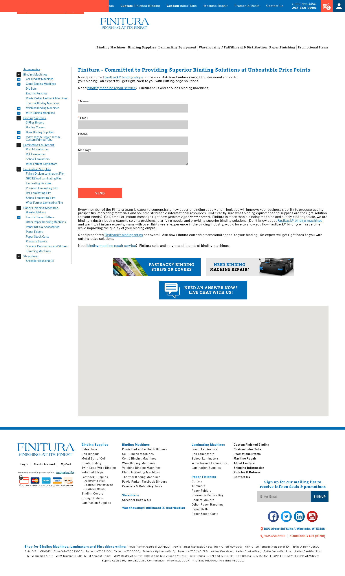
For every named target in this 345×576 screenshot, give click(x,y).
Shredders (30, 256)
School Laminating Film (40, 197)
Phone (83, 134)
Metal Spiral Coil (94, 458)
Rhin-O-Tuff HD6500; (307, 546)
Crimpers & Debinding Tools (142, 486)
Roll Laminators (36, 154)
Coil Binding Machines (39, 79)
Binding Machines (35, 74)
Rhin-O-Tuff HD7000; (228, 546)
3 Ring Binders (35, 122)
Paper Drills (200, 509)
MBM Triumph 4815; (40, 556)
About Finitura (244, 463)
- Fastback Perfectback (98, 484)
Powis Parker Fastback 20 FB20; (149, 546)
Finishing (282, 47)
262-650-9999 (304, 7)
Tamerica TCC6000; (127, 551)
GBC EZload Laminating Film (44, 178)
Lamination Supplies (37, 169)
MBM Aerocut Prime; (97, 556)
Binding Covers (35, 127)
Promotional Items (247, 454)
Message (85, 150)
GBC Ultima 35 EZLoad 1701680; (211, 556)
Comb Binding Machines (41, 83)
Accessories (31, 69)
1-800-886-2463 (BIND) (307, 536)
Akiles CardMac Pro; (308, 551)
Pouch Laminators (37, 149)
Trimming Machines (38, 251)
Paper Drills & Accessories (42, 227)
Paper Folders (34, 231)
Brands (108, 5)
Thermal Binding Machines (42, 103)
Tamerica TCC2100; (99, 551)
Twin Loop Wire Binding (99, 467)
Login (24, 464)
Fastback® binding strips (124, 77)
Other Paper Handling (207, 504)
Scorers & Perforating (208, 495)
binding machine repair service (111, 88)
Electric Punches (36, 93)
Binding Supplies (34, 118)
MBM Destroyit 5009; (128, 556)
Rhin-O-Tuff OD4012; (38, 551)
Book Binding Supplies (39, 132)
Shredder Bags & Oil (136, 500)
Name (83, 101)
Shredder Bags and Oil (40, 260)
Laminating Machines (208, 444)
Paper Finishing (204, 476)
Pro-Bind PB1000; (205, 560)
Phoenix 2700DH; (178, 560)
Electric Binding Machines (141, 472)
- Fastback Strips (94, 480)
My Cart (66, 464)
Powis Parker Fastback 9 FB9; (192, 546)
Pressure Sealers (36, 241)
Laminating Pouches (38, 183)
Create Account (44, 464)
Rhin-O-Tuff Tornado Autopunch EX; (267, 546)
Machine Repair (216, 5)
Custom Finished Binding (252, 444)
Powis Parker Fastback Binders (144, 449)
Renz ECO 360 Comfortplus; (146, 560)
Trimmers (199, 486)
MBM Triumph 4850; (68, 556)
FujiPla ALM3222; (307, 556)
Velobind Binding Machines (42, 108)
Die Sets (31, 88)
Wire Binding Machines (40, 112)
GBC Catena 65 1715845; (251, 556)
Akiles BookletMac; (248, 551)
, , (294, 528)
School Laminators (38, 159)
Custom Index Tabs (247, 449)
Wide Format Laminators (41, 164)
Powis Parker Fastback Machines (46, 98)
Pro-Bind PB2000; (231, 560)
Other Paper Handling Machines (46, 222)
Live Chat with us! (203, 290)
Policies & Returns (247, 472)
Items (313, 47)
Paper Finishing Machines (40, 208)
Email (83, 118)
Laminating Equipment (38, 145)
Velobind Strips (92, 472)
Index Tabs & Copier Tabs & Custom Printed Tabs (43, 138)
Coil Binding (90, 454)
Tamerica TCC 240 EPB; (193, 551)
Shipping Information (249, 467)
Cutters (197, 481)
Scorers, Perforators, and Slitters (47, 246)
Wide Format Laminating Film (44, 202)
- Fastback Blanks (94, 489)
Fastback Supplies (95, 477)
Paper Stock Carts (37, 236)
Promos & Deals (247, 5)
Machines (111, 47)
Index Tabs (182, 5)
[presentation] (111, 176)
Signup (320, 496)
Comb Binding (91, 463)
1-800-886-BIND (304, 4)
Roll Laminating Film (38, 193)
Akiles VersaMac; (222, 551)
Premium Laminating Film (42, 188)
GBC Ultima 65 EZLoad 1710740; (166, 556)
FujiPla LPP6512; (281, 556)
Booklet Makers (36, 212)
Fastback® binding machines (299, 220)
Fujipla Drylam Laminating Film (45, 173)
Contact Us (274, 5)
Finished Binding (140, 5)
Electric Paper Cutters (40, 217)
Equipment (177, 47)
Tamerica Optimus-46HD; (159, 551)
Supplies (142, 47)
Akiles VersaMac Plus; (278, 551)
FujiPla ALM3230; (114, 560)
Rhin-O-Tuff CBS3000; (69, 551)
